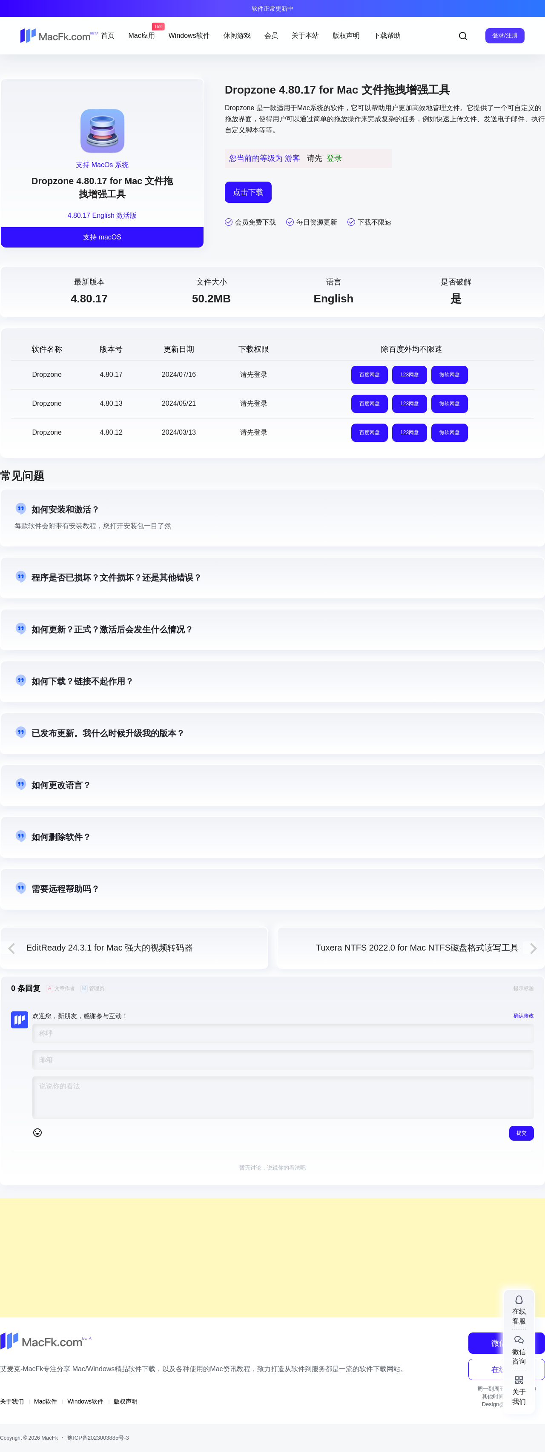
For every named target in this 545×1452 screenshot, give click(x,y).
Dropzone (239, 107)
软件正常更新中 (272, 8)
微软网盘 (449, 375)
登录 (334, 158)
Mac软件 (45, 1401)
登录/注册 (505, 35)
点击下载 (248, 192)
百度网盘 (369, 375)
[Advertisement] (255, 1257)
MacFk (49, 1438)
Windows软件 (85, 1401)
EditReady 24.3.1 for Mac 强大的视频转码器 (109, 947)
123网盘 (409, 375)
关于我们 (12, 1401)
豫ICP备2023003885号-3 (98, 1438)
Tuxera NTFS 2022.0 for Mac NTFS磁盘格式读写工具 (417, 947)
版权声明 (126, 1401)
